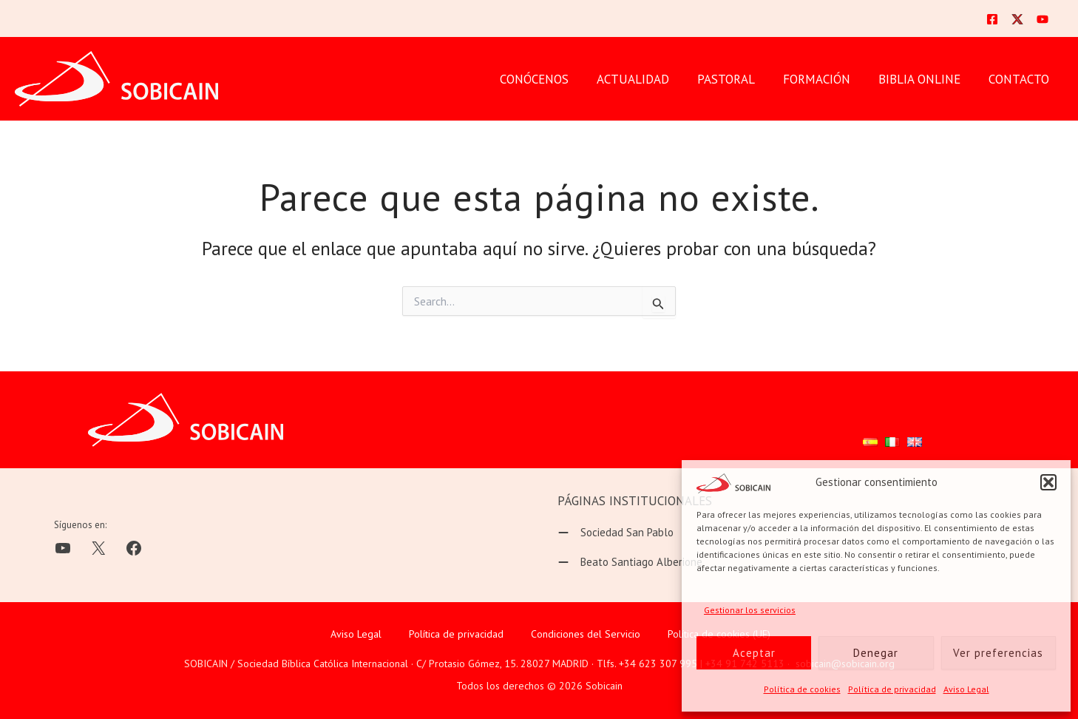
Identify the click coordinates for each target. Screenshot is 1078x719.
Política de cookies (802, 689)
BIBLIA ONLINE (924, 79)
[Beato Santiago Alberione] (629, 562)
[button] (1048, 482)
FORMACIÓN (824, 79)
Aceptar (754, 653)
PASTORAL (736, 79)
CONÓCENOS (550, 79)
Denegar (875, 653)
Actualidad (646, 79)
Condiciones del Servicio (585, 634)
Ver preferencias (998, 653)
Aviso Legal (966, 689)
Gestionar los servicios (750, 609)
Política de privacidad (892, 689)
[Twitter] (1017, 19)
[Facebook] (992, 19)
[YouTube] (1042, 19)
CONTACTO (1020, 79)
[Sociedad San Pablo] (615, 532)
